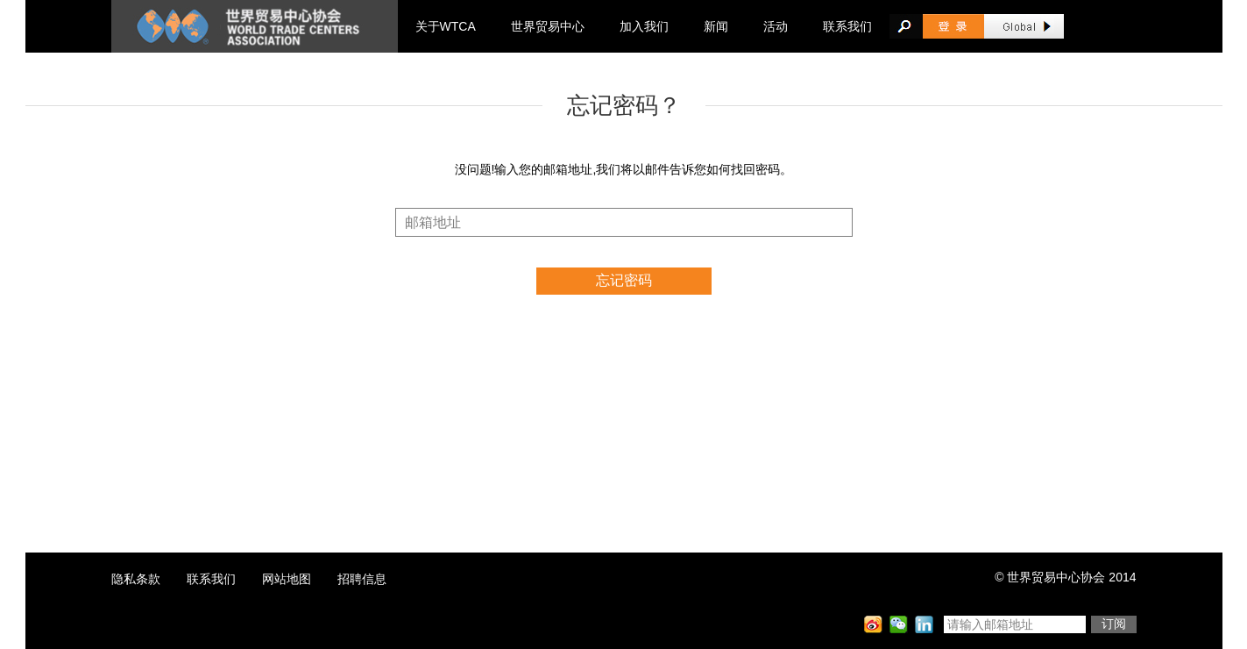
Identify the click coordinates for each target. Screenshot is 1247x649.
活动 (775, 26)
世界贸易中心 (548, 26)
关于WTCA (445, 26)
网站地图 (286, 579)
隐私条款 (135, 579)
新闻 (716, 26)
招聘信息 (361, 579)
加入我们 (644, 26)
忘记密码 (624, 280)
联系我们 (847, 26)
